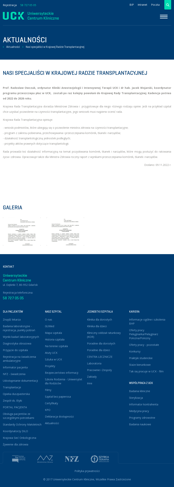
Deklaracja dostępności (59, 416)
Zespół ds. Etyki (12, 400)
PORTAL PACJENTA (15, 407)
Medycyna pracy (139, 411)
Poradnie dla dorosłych (101, 343)
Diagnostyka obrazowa (17, 343)
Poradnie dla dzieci (98, 350)
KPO (47, 410)
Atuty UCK (51, 353)
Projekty (50, 366)
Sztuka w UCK (53, 359)
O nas (48, 319)
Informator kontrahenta (143, 404)
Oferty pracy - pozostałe (144, 345)
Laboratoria (94, 363)
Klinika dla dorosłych (99, 319)
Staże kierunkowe (140, 364)
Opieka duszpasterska (16, 394)
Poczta (155, 4)
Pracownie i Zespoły (99, 370)
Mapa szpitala (53, 333)
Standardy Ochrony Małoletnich (22, 424)
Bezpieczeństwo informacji (61, 372)
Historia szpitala (54, 339)
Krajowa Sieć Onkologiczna (19, 438)
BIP (131, 4)
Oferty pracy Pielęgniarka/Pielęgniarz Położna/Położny (143, 334)
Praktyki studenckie (141, 358)
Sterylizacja (136, 398)
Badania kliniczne (139, 391)
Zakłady (92, 376)
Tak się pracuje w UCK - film (146, 371)
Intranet (142, 4)
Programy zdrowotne (142, 417)
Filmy (48, 390)
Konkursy (134, 351)
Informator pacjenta (15, 367)
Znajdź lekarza (12, 319)
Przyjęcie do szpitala (15, 350)
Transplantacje (12, 387)
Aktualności (13, 47)
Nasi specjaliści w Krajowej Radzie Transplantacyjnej (55, 47)
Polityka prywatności (87, 471)
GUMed (49, 326)
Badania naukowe (140, 424)
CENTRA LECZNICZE (99, 357)
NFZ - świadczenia (14, 374)
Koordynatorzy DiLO (15, 431)
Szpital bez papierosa (58, 396)
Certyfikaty (51, 403)
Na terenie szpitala (56, 346)
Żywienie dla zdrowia (15, 444)
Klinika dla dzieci (97, 326)
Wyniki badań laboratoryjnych (21, 337)
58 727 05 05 (28, 5)
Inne (89, 383)
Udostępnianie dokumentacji (20, 380)
